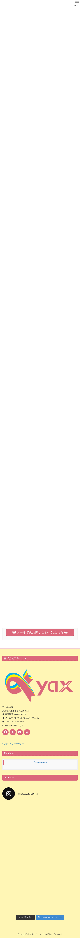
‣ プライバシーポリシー (13, 744)
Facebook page (41, 762)
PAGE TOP (75, 907)
